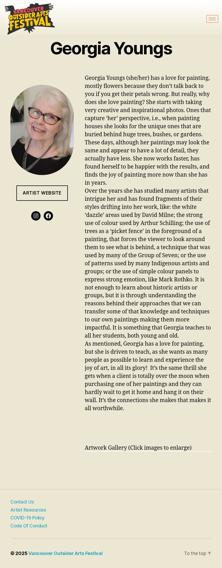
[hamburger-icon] (212, 19)
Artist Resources (28, 510)
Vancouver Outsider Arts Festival (65, 553)
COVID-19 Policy (27, 517)
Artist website (42, 193)
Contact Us (22, 502)
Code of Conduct (28, 525)
